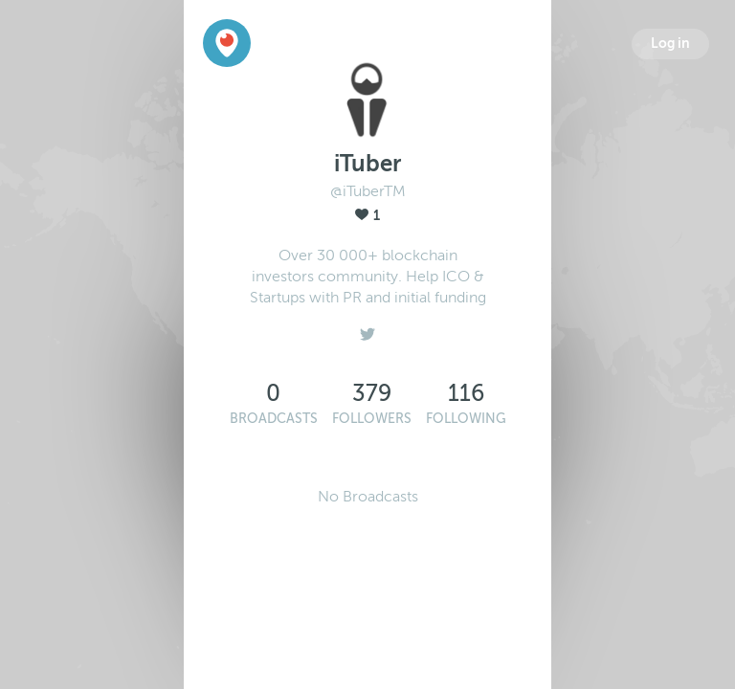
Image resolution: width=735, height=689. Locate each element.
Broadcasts (274, 418)
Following (466, 418)
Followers (372, 418)
